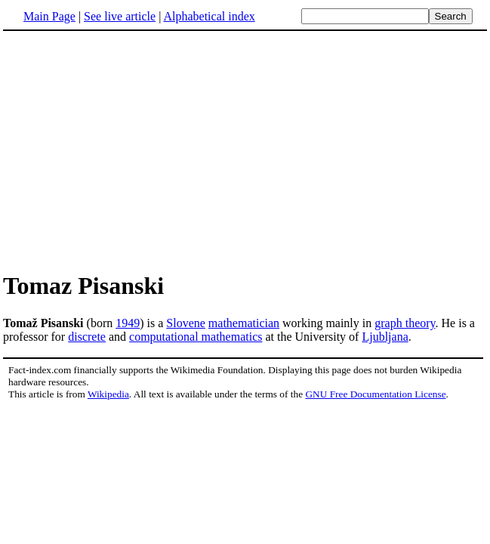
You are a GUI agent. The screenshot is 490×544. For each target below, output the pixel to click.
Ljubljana (385, 336)
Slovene (185, 323)
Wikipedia (108, 394)
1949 (128, 323)
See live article (120, 16)
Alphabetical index (208, 16)
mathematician (243, 323)
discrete (87, 336)
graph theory (404, 323)
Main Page (49, 16)
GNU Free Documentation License (375, 394)
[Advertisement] (130, 150)
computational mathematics (195, 336)
